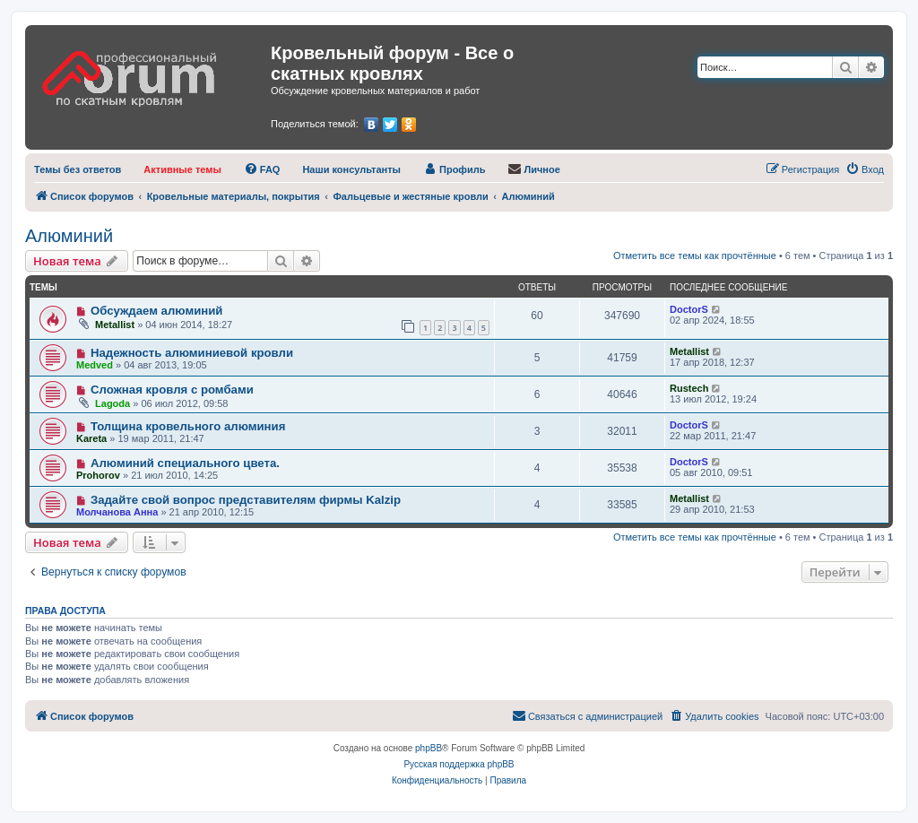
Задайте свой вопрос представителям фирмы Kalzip (246, 500)
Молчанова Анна (117, 512)
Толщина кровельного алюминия (188, 426)
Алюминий (69, 236)
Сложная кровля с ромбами (172, 389)
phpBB (428, 748)
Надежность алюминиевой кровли (192, 353)
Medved (94, 365)
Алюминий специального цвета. (185, 463)
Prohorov (98, 475)
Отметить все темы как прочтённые (694, 255)
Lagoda (112, 403)
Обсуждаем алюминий (157, 310)
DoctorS (689, 309)
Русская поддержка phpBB (458, 764)
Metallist (114, 324)
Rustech (689, 388)
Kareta (91, 438)
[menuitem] (77, 169)
